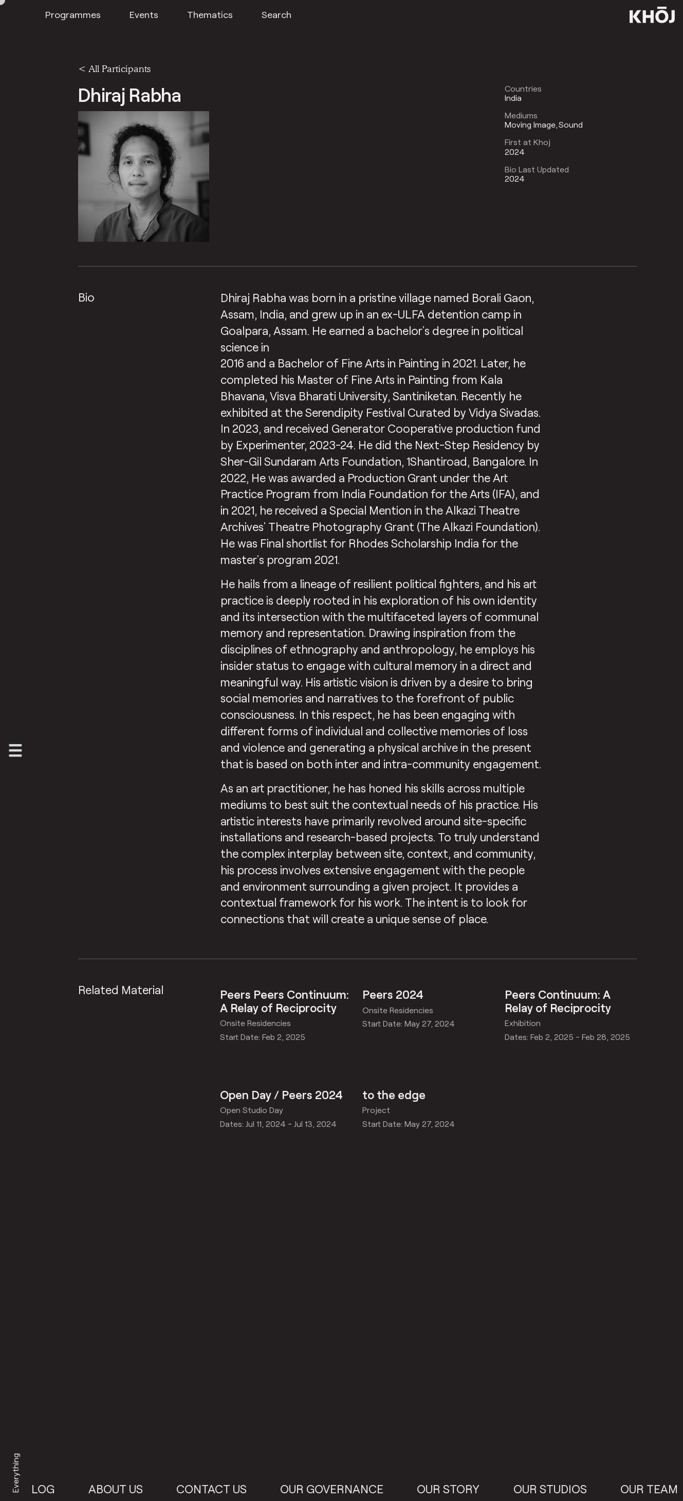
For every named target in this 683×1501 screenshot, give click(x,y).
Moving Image (530, 124)
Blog (48, 1489)
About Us (124, 1489)
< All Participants (114, 68)
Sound (571, 124)
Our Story (457, 1489)
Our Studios (558, 1489)
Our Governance (340, 1489)
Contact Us (219, 1489)
